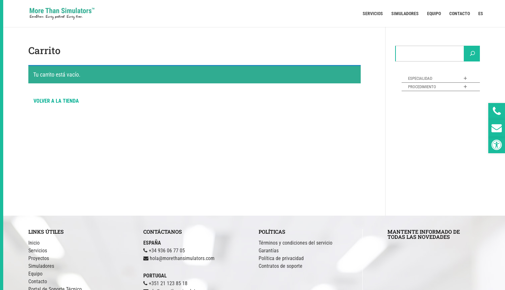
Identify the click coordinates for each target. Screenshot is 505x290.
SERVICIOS (373, 13)
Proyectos (38, 258)
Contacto (37, 281)
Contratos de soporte (280, 266)
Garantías (269, 251)
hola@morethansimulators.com (182, 258)
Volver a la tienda (56, 101)
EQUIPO (434, 13)
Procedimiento (422, 86)
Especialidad (420, 78)
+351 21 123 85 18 (168, 283)
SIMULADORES (405, 13)
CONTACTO (459, 13)
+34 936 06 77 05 (167, 251)
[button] (496, 144)
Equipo (35, 274)
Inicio (34, 243)
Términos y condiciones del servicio (295, 243)
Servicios (37, 251)
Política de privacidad (281, 258)
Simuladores (41, 266)
